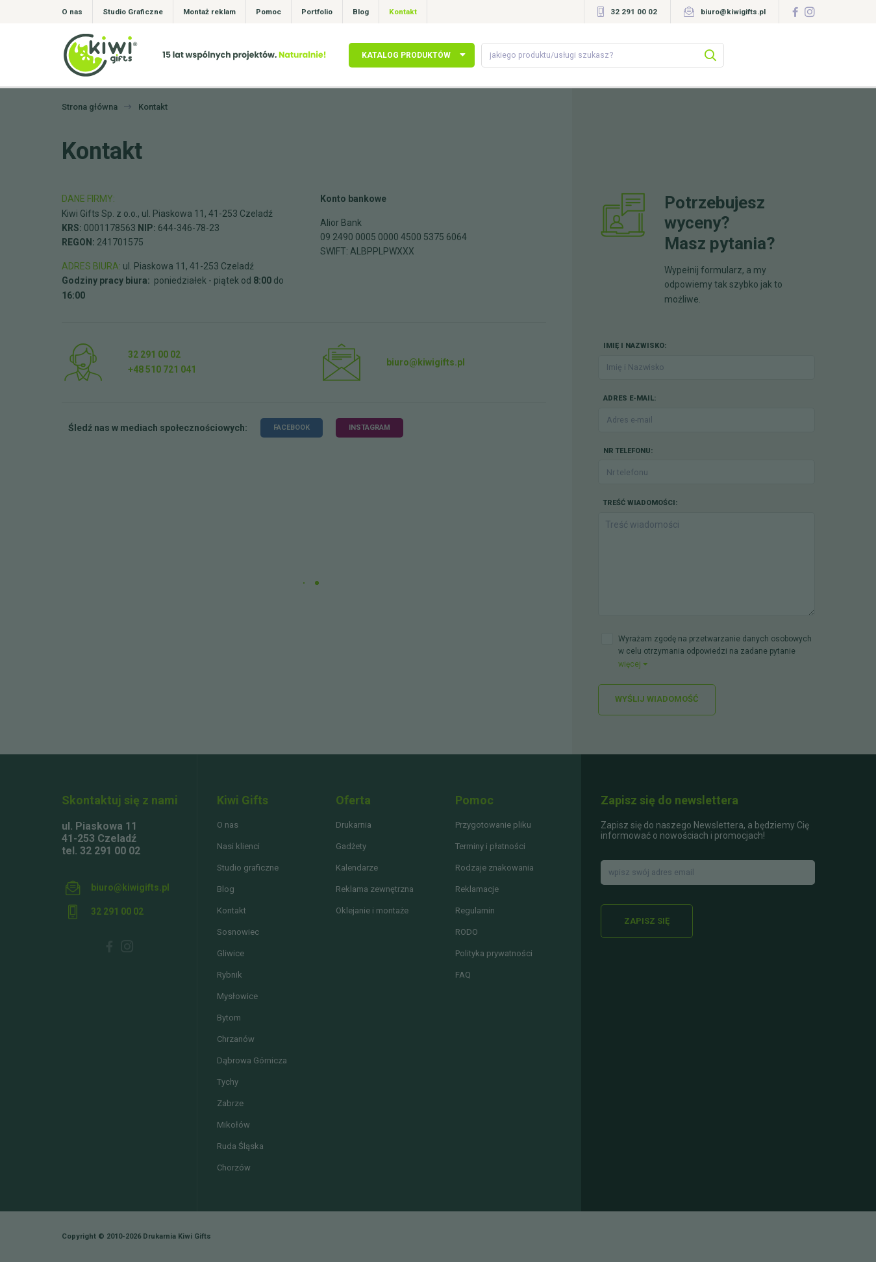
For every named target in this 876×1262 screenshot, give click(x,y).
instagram (369, 427)
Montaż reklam (209, 11)
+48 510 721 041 (162, 369)
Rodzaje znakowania (494, 867)
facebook (291, 427)
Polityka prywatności (493, 953)
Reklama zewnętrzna (375, 889)
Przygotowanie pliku (493, 825)
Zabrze (230, 1103)
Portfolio (316, 11)
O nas (72, 11)
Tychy (227, 1082)
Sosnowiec (238, 932)
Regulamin (475, 910)
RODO (466, 932)
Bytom (229, 1017)
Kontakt (403, 11)
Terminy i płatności (490, 846)
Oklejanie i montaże (372, 910)
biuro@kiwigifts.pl (733, 11)
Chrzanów (236, 1039)
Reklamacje (477, 889)
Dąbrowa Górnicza (252, 1060)
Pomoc (268, 11)
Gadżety (351, 846)
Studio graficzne (248, 867)
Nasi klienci (238, 846)
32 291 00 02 (633, 11)
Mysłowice (237, 996)
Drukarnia (353, 825)
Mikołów (233, 1125)
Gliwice (230, 953)
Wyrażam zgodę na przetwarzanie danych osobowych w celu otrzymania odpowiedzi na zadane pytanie (715, 651)
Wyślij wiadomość (657, 699)
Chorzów (234, 1167)
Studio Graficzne (133, 11)
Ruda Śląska (240, 1146)
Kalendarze (357, 867)
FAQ (463, 975)
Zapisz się (647, 921)
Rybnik (229, 975)
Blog (361, 11)
